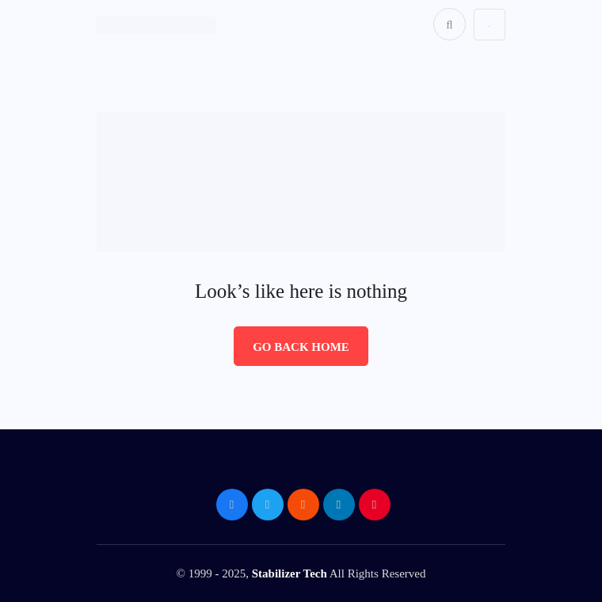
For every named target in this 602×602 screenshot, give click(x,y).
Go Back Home (301, 347)
